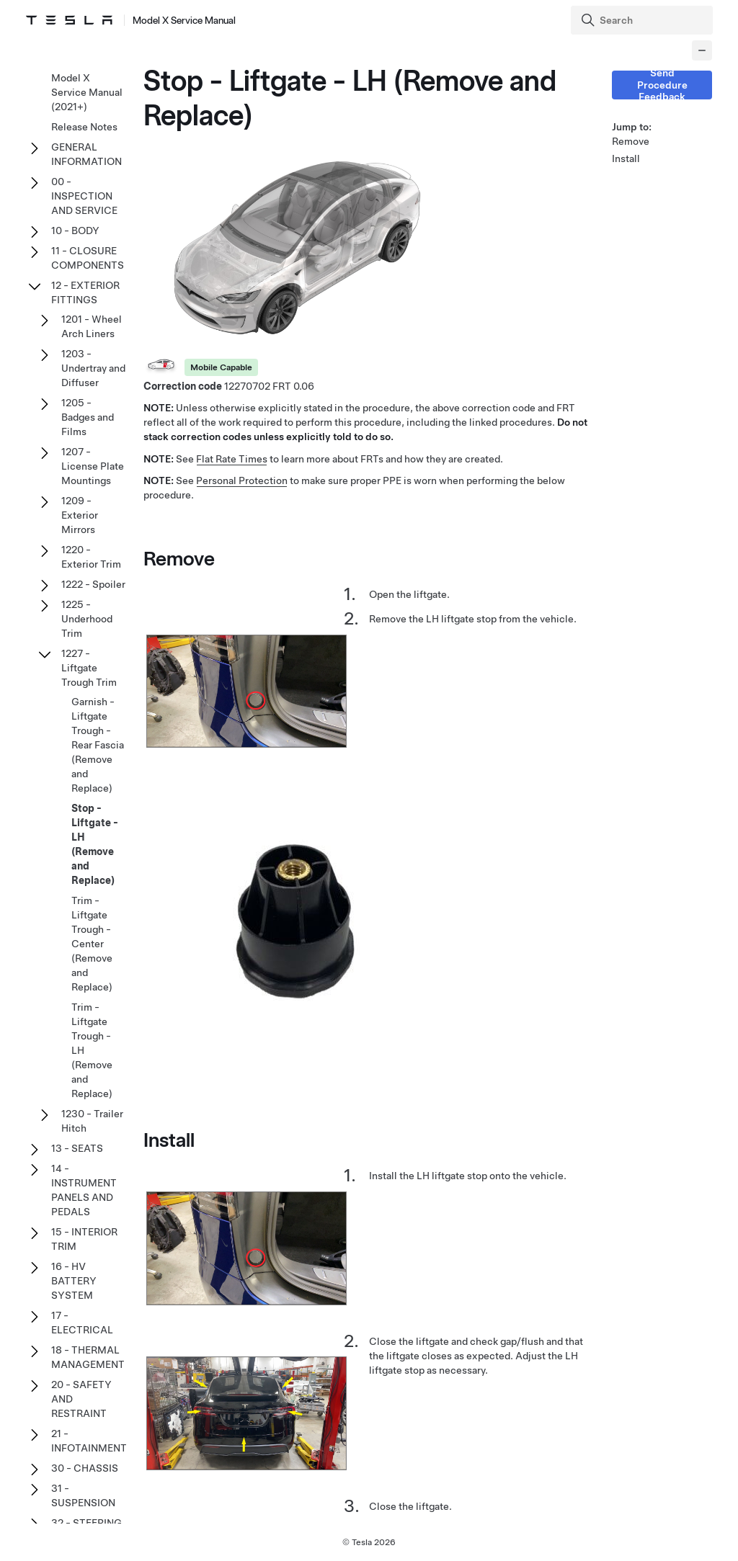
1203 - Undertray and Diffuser (93, 368)
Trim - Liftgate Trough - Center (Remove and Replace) (91, 944)
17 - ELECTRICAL (82, 1323)
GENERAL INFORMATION (86, 154)
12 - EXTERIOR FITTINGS (85, 292)
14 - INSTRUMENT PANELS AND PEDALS (84, 1190)
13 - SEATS (77, 1148)
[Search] (643, 20)
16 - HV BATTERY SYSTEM (74, 1281)
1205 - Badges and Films (87, 417)
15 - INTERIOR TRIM (84, 1239)
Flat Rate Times (231, 459)
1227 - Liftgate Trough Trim (89, 668)
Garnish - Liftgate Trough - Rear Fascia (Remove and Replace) (97, 745)
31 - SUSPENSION (83, 1495)
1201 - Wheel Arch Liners (91, 326)
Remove (630, 141)
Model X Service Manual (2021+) (87, 92)
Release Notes (84, 127)
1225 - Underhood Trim (86, 619)
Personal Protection (242, 480)
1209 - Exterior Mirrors (79, 515)
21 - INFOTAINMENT (89, 1441)
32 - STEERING (86, 1523)
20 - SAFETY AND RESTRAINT (81, 1399)
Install (626, 158)
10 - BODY (75, 230)
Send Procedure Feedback (662, 85)
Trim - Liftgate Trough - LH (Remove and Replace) (91, 1050)
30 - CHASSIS (84, 1468)
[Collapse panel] (702, 50)
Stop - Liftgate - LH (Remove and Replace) (94, 844)
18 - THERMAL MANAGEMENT (88, 1357)
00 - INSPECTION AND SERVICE (84, 196)
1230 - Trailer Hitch (92, 1121)
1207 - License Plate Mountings (92, 466)
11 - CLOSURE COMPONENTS (87, 258)
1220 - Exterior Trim (91, 557)
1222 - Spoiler (93, 584)
